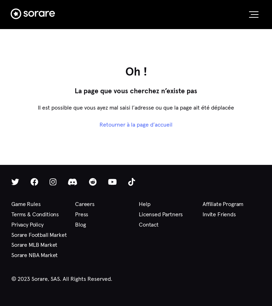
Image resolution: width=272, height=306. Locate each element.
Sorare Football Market (39, 235)
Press (81, 214)
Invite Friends (219, 214)
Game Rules (25, 204)
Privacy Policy (27, 225)
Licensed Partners (161, 214)
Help (144, 204)
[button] (253, 15)
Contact (149, 225)
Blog (80, 225)
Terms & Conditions (35, 214)
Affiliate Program (223, 204)
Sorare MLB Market (34, 245)
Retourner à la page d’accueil (136, 125)
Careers (85, 204)
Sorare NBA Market (34, 255)
